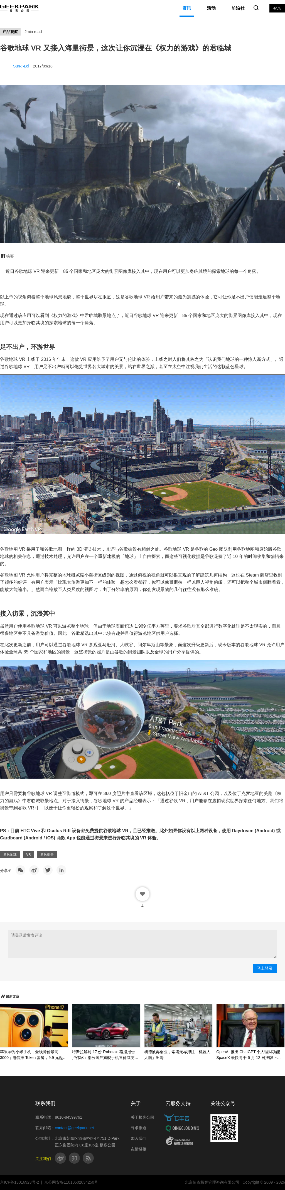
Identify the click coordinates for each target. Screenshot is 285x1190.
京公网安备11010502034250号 (71, 1182)
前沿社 (238, 8)
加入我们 (138, 1138)
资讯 (186, 8)
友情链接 (138, 1149)
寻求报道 (138, 1128)
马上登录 (264, 968)
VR (28, 855)
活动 (211, 8)
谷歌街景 (47, 855)
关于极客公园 (142, 1117)
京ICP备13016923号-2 (19, 1182)
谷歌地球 (10, 855)
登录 (277, 8)
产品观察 (10, 31)
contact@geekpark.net (74, 1128)
